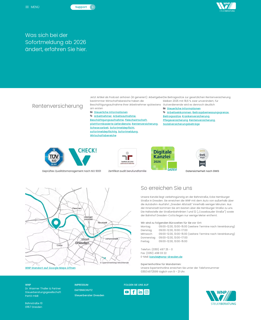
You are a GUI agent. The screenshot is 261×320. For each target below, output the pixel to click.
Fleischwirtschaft (136, 120)
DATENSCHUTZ (84, 290)
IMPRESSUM (81, 285)
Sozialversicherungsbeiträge (181, 124)
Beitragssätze (172, 116)
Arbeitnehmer (103, 116)
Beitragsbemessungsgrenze (210, 112)
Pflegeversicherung (175, 120)
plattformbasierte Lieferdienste (110, 124)
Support (85, 7)
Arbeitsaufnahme (124, 116)
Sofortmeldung (128, 131)
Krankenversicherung (195, 116)
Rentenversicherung (145, 124)
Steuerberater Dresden (89, 295)
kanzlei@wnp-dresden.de (165, 257)
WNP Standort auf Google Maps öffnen (50, 268)
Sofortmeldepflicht (122, 127)
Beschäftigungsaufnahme (107, 120)
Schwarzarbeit (99, 127)
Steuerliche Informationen (111, 112)
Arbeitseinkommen (179, 112)
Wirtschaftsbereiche (103, 135)
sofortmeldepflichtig (103, 131)
